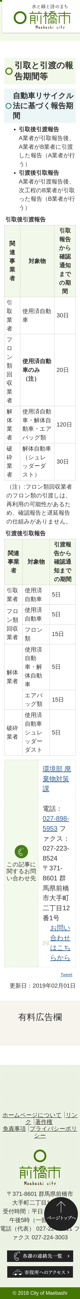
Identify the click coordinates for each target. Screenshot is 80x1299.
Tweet (67, 974)
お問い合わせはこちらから (60, 942)
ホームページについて (32, 1115)
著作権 (43, 1121)
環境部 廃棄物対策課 (57, 778)
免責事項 (14, 1128)
